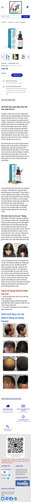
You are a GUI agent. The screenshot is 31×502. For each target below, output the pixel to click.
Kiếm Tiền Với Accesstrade (8, 492)
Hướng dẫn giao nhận (21, 472)
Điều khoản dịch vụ (20, 474)
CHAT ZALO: (6, 475)
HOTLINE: (5, 478)
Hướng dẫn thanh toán (21, 471)
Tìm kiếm (25, 16)
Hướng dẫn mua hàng (21, 469)
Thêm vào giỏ (17, 75)
